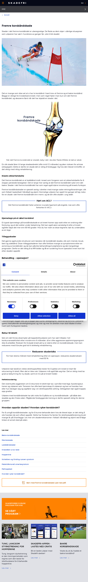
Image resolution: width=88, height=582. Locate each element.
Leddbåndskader (9, 445)
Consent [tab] (15, 272)
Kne (4, 9)
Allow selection (44, 316)
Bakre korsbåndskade (11, 435)
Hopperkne (6, 455)
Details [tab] (44, 272)
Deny (16, 316)
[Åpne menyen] (3, 3)
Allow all (71, 316)
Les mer (6, 568)
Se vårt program (13, 512)
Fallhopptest (7, 469)
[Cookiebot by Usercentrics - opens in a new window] (75, 265)
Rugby (6, 15)
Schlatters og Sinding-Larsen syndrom (18, 459)
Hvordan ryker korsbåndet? (13, 474)
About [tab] (72, 272)
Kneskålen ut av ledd (10, 450)
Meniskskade (7, 440)
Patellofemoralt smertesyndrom (15, 464)
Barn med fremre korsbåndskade (44, 482)
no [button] (82, 3)
